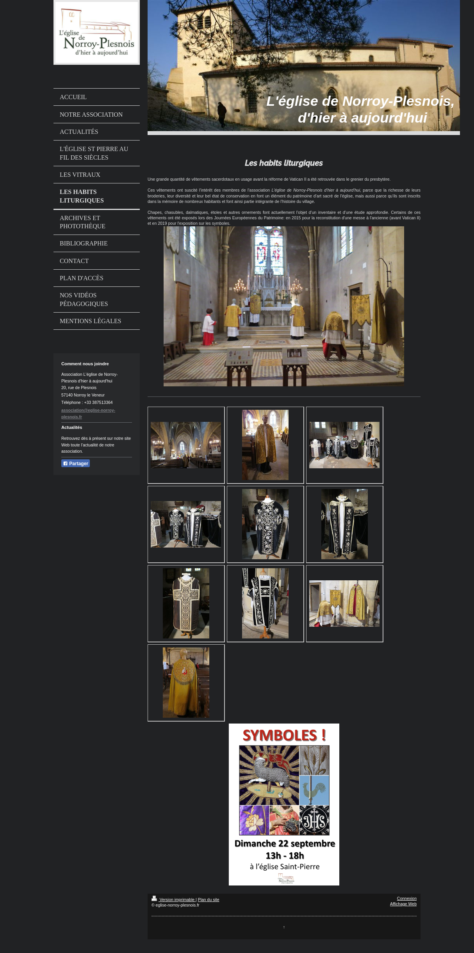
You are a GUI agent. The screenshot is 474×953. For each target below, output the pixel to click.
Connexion (407, 898)
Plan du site (208, 899)
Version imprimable (173, 899)
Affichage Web (403, 903)
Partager (75, 463)
